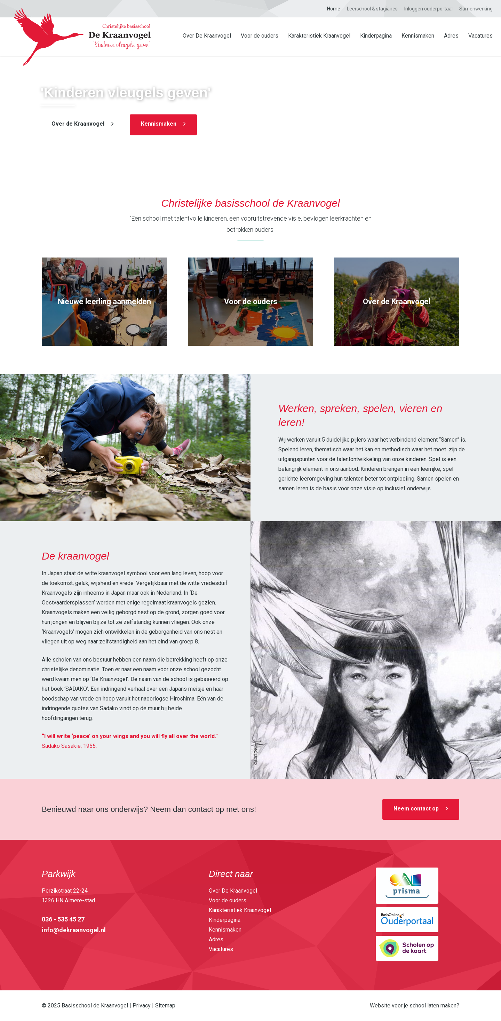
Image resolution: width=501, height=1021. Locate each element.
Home (333, 8)
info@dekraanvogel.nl (74, 930)
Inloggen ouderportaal (428, 8)
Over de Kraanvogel (77, 124)
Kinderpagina (376, 35)
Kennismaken (417, 35)
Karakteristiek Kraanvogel (319, 35)
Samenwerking (476, 8)
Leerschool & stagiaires (372, 8)
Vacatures (480, 35)
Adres (451, 35)
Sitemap (165, 1005)
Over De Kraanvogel (207, 35)
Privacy (142, 1005)
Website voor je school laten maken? (414, 1005)
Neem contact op (416, 808)
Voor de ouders (259, 35)
